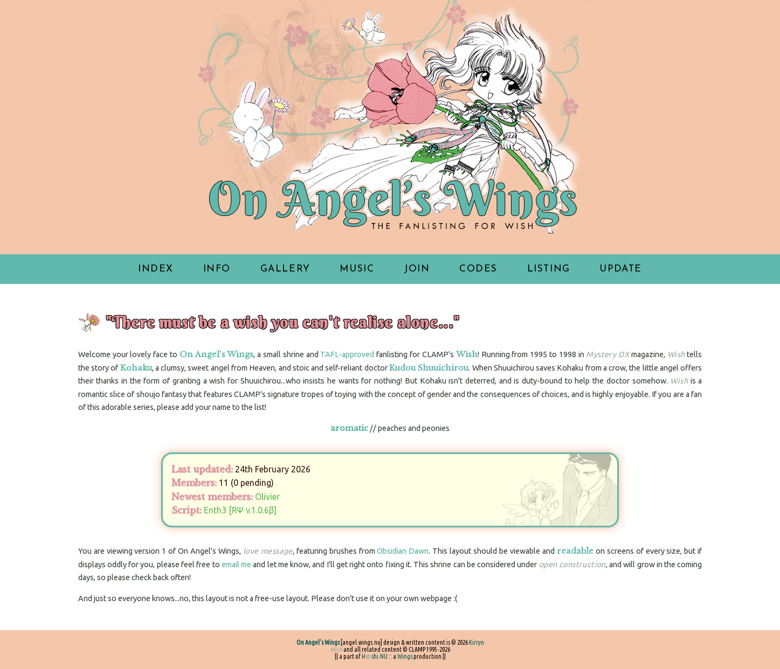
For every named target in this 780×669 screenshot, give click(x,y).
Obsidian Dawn (403, 551)
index (156, 269)
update (620, 269)
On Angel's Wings (318, 642)
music (357, 269)
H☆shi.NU (375, 656)
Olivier (267, 496)
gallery (285, 269)
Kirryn (476, 642)
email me (236, 564)
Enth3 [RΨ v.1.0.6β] (240, 510)
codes (478, 269)
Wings (404, 656)
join (417, 269)
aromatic (349, 428)
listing (548, 269)
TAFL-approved (347, 354)
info (217, 269)
